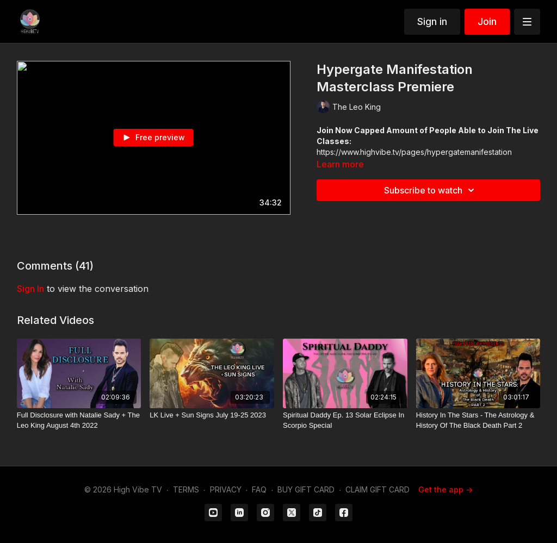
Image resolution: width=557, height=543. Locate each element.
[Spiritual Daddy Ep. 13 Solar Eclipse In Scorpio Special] (345, 420)
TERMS (186, 489)
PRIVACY (226, 489)
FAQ (259, 489)
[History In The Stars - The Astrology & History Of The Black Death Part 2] (478, 420)
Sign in (432, 21)
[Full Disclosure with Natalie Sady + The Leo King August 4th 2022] (79, 420)
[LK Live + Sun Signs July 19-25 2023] (212, 415)
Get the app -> (445, 489)
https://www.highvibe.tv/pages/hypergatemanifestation (414, 152)
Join (487, 21)
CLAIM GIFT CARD (377, 489)
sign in (30, 288)
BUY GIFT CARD (306, 489)
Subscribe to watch (431, 190)
